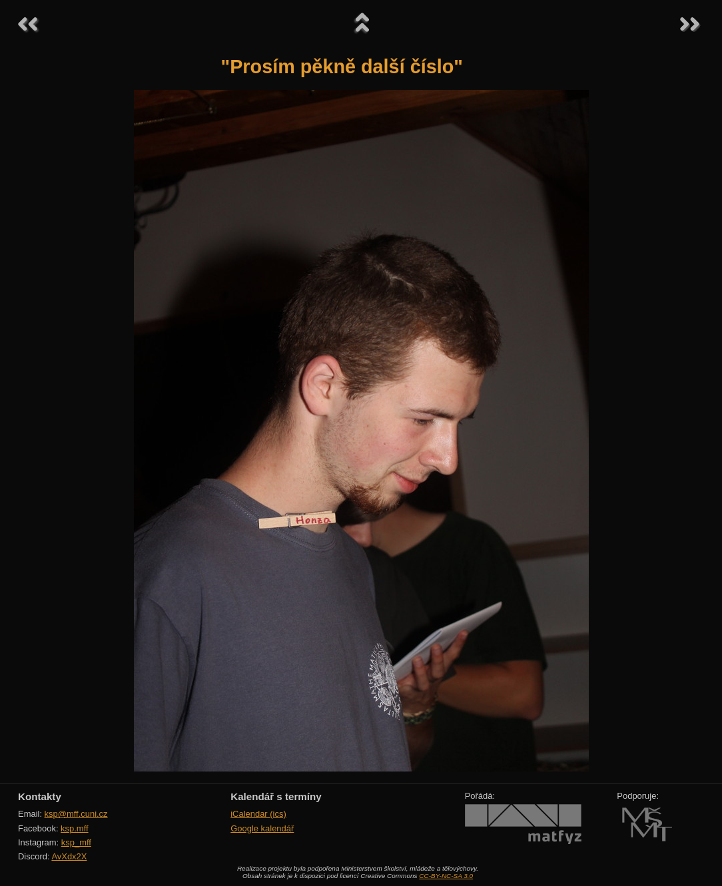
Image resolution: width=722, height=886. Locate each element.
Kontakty (39, 796)
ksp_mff (76, 842)
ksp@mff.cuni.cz (76, 814)
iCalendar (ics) (258, 814)
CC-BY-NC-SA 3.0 (446, 875)
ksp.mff (75, 828)
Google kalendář (262, 828)
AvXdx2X (69, 856)
